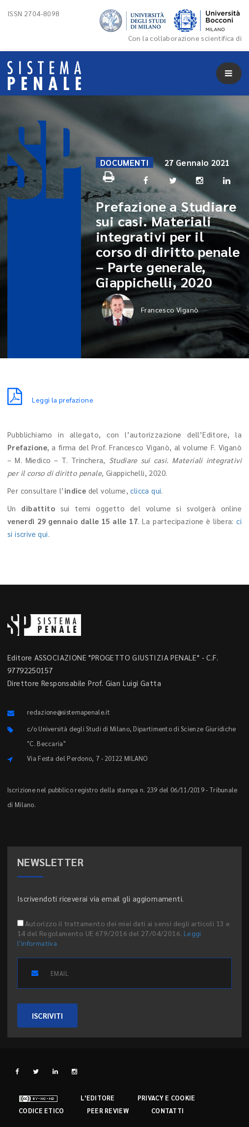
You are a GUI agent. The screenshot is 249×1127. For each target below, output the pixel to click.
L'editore (98, 1098)
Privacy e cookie (166, 1098)
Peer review (108, 1110)
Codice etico (41, 1110)
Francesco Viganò (150, 310)
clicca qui (145, 490)
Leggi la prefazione (50, 399)
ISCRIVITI (47, 1015)
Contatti (167, 1110)
